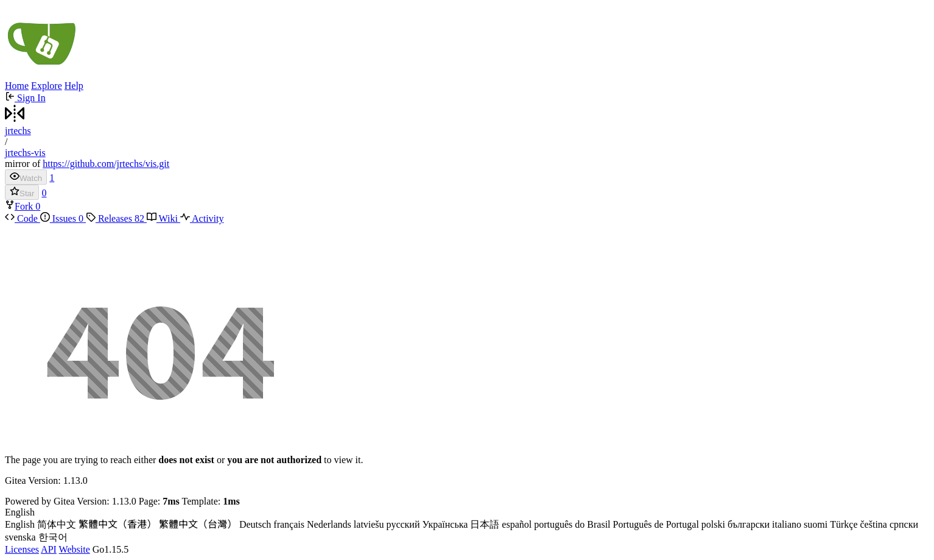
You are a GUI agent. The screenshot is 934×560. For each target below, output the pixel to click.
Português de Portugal (656, 524)
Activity (202, 218)
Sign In (25, 98)
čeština (873, 524)
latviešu (369, 524)
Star (22, 192)
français (288, 524)
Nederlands (329, 524)
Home (17, 85)
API (49, 549)
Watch (26, 177)
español (517, 524)
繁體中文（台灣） (198, 524)
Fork (20, 206)
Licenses (22, 549)
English (20, 524)
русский (403, 524)
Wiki (163, 218)
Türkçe (843, 524)
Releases (116, 218)
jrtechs (18, 131)
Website (74, 549)
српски (904, 524)
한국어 (53, 537)
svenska (20, 537)
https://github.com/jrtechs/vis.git (106, 163)
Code (22, 218)
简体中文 (56, 524)
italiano (786, 524)
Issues (63, 218)
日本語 (484, 524)
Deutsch (255, 524)
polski (713, 524)
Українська (445, 524)
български (749, 524)
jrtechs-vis (25, 152)
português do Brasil (572, 524)
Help (74, 85)
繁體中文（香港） (117, 524)
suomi (815, 524)
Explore (46, 85)
